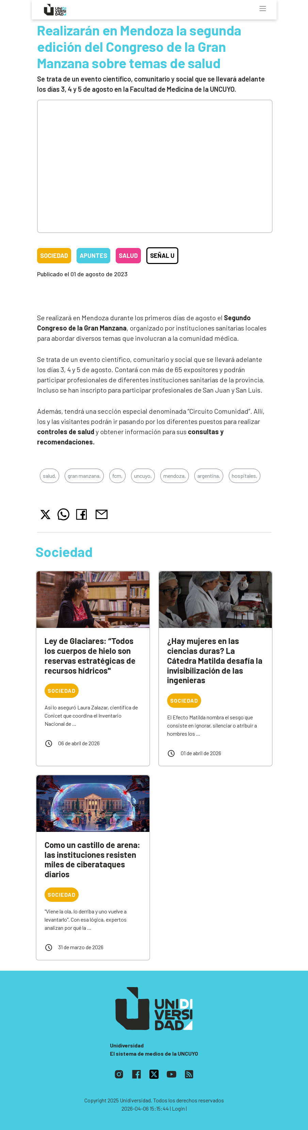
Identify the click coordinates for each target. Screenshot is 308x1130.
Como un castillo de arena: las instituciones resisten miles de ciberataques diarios (92, 859)
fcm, (117, 475)
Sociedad (54, 255)
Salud (128, 255)
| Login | (178, 1108)
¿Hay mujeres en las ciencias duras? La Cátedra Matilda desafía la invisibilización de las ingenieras (214, 660)
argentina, (208, 475)
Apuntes (93, 255)
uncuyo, (143, 475)
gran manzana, (84, 475)
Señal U (162, 255)
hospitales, (244, 475)
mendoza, (174, 475)
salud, (49, 475)
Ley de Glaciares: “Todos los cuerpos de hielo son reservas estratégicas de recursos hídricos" (90, 655)
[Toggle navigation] (262, 8)
